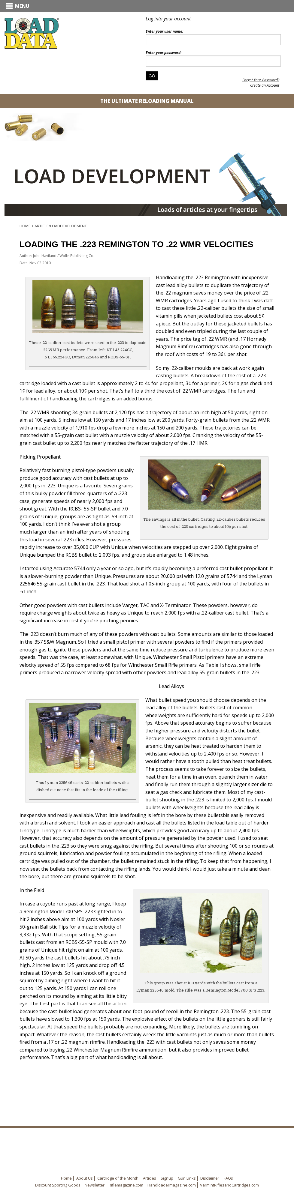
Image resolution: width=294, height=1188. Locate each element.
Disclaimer (209, 1178)
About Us (84, 1178)
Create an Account (264, 85)
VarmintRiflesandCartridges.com (229, 1185)
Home (25, 226)
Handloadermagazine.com (171, 1185)
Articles (149, 1178)
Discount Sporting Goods (57, 1185)
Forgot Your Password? (260, 79)
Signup (167, 1178)
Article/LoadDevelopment (61, 226)
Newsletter (95, 1185)
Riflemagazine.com (126, 1185)
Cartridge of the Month (117, 1178)
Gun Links (187, 1178)
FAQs (228, 1178)
